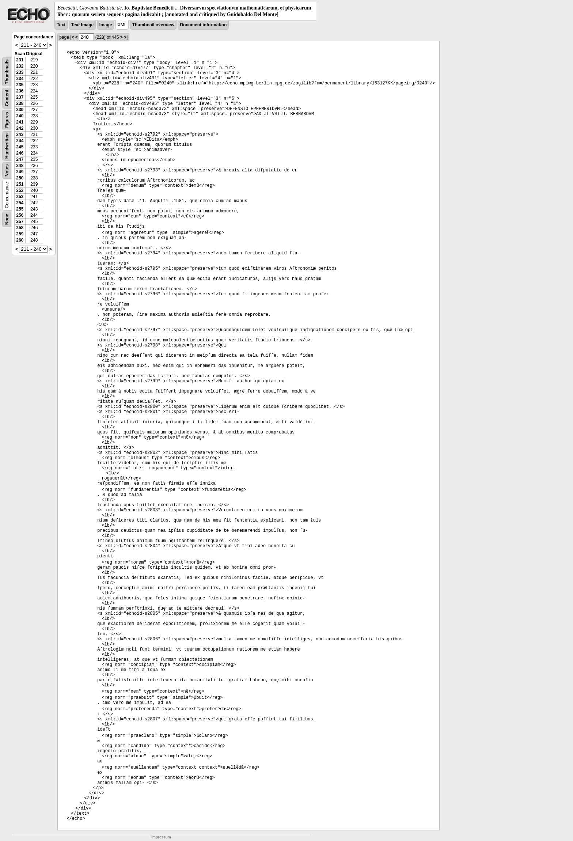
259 (19, 233)
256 (19, 215)
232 (19, 66)
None (7, 219)
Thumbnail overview (153, 24)
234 (19, 78)
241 (19, 122)
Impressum (161, 837)
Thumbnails (7, 72)
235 (19, 84)
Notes (7, 170)
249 (19, 171)
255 (19, 209)
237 (19, 97)
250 (19, 178)
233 (19, 72)
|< (72, 37)
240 (19, 115)
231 (19, 59)
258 (19, 227)
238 (19, 103)
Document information (203, 24)
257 (19, 221)
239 (19, 109)
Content (7, 98)
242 (19, 128)
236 (19, 91)
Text (61, 24)
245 (19, 146)
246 (19, 153)
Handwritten (7, 146)
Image (105, 24)
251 (19, 184)
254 (19, 202)
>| (126, 37)
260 (19, 240)
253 (19, 196)
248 (19, 165)
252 (19, 190)
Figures (7, 120)
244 (19, 140)
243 (19, 134)
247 (19, 159)
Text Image (82, 24)
